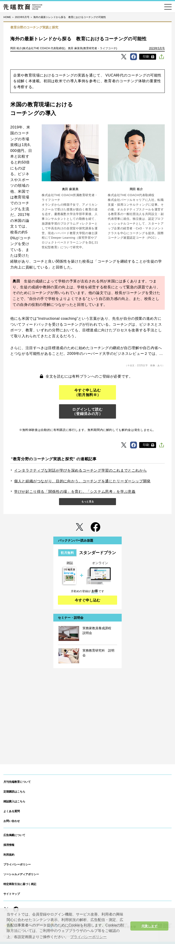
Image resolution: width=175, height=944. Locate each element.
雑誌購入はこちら (14, 801)
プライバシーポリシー (17, 864)
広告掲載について (14, 835)
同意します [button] (149, 926)
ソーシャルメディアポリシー (21, 874)
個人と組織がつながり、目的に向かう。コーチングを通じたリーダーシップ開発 (82, 481)
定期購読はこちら (14, 791)
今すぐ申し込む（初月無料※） (87, 392)
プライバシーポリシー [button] (88, 937)
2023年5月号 (157, 48)
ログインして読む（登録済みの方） (87, 411)
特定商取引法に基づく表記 (19, 884)
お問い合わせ (11, 821)
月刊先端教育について (17, 781)
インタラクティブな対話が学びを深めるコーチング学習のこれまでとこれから (80, 470)
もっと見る (87, 501)
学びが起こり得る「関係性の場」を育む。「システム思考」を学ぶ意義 (74, 492)
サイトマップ (11, 893)
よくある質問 (11, 811)
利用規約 (8, 854)
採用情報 (8, 845)
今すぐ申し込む (87, 600)
